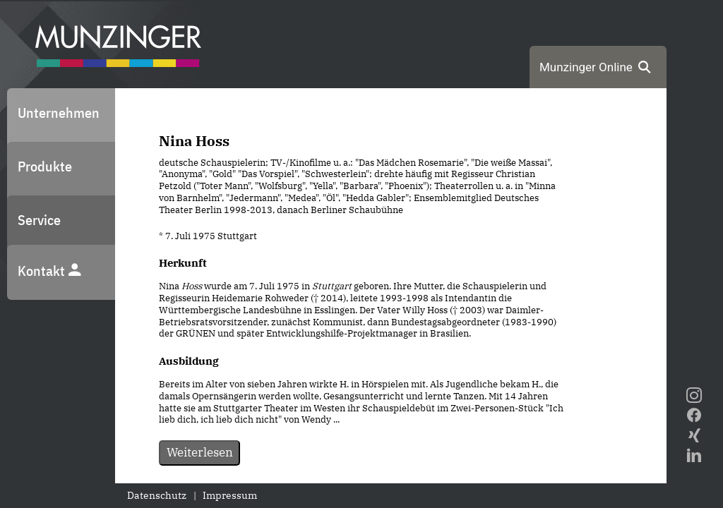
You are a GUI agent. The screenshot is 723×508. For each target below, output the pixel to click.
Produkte (45, 166)
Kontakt (50, 270)
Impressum (230, 495)
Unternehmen (59, 112)
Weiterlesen (200, 452)
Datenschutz (156, 495)
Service (39, 219)
